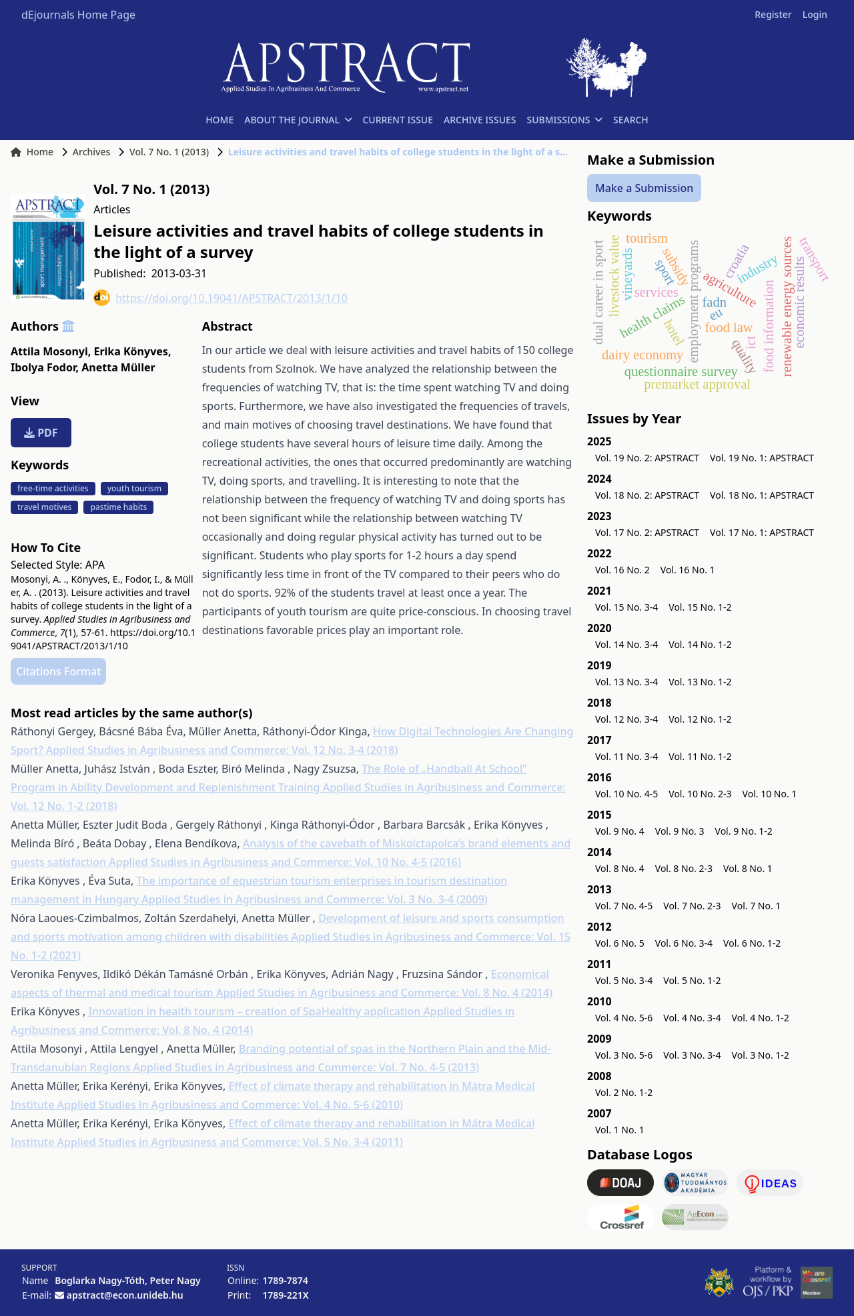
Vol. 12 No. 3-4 (626, 719)
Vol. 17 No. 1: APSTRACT (762, 532)
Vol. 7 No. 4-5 (624, 905)
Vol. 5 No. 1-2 (692, 980)
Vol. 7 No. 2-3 (692, 905)
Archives (91, 151)
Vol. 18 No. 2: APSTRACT (647, 495)
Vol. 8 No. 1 (748, 868)
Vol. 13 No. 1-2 (700, 681)
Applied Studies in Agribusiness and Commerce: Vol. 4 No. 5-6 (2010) (230, 1104)
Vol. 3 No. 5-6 (624, 1055)
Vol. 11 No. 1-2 (700, 756)
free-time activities (53, 488)
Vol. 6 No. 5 (620, 943)
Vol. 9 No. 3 (680, 831)
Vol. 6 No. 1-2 (752, 943)
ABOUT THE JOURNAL (298, 119)
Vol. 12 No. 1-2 (700, 719)
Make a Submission (644, 188)
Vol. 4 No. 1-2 (760, 1017)
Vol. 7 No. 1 (756, 905)
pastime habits (118, 507)
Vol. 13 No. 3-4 (626, 681)
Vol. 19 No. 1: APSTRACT (762, 457)
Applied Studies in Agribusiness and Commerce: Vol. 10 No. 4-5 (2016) (285, 862)
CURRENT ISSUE (397, 119)
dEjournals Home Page (78, 14)
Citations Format (58, 671)
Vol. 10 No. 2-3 (700, 793)
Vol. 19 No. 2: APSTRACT (647, 457)
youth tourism (134, 488)
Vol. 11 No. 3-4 (626, 756)
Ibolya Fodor (45, 367)
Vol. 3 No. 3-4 (692, 1055)
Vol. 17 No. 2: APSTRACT (647, 532)
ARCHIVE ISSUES (480, 119)
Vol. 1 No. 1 (620, 1129)
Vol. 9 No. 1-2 (744, 831)
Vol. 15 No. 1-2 (700, 607)
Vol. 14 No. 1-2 (700, 644)
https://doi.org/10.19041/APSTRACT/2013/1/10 (220, 297)
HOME (219, 119)
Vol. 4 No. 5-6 (624, 1017)
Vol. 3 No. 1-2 (760, 1055)
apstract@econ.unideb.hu (125, 1295)
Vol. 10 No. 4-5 (626, 793)
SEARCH (631, 119)
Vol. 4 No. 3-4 (692, 1017)
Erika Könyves (132, 351)
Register (773, 14)
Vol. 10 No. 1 (770, 793)
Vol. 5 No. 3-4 (624, 980)
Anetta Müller (118, 367)
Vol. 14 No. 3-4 (626, 644)
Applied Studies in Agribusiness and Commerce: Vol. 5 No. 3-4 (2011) (230, 1142)
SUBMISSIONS (564, 119)
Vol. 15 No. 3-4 (626, 607)
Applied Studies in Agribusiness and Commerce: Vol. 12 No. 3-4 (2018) (222, 750)
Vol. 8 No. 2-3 (684, 868)
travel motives (44, 507)
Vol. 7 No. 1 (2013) (169, 151)
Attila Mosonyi (51, 351)
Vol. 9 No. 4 (620, 831)
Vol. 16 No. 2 (622, 569)
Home (32, 151)
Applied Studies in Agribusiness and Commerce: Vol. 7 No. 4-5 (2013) (306, 1067)
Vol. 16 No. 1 (688, 569)
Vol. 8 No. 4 (620, 868)
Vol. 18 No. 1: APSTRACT (762, 495)
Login (815, 14)
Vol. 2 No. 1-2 (624, 1092)
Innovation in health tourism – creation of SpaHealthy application (255, 1011)
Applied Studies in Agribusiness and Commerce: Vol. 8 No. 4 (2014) (384, 992)
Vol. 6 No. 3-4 (684, 943)
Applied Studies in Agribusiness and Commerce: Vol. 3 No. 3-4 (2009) (314, 899)
